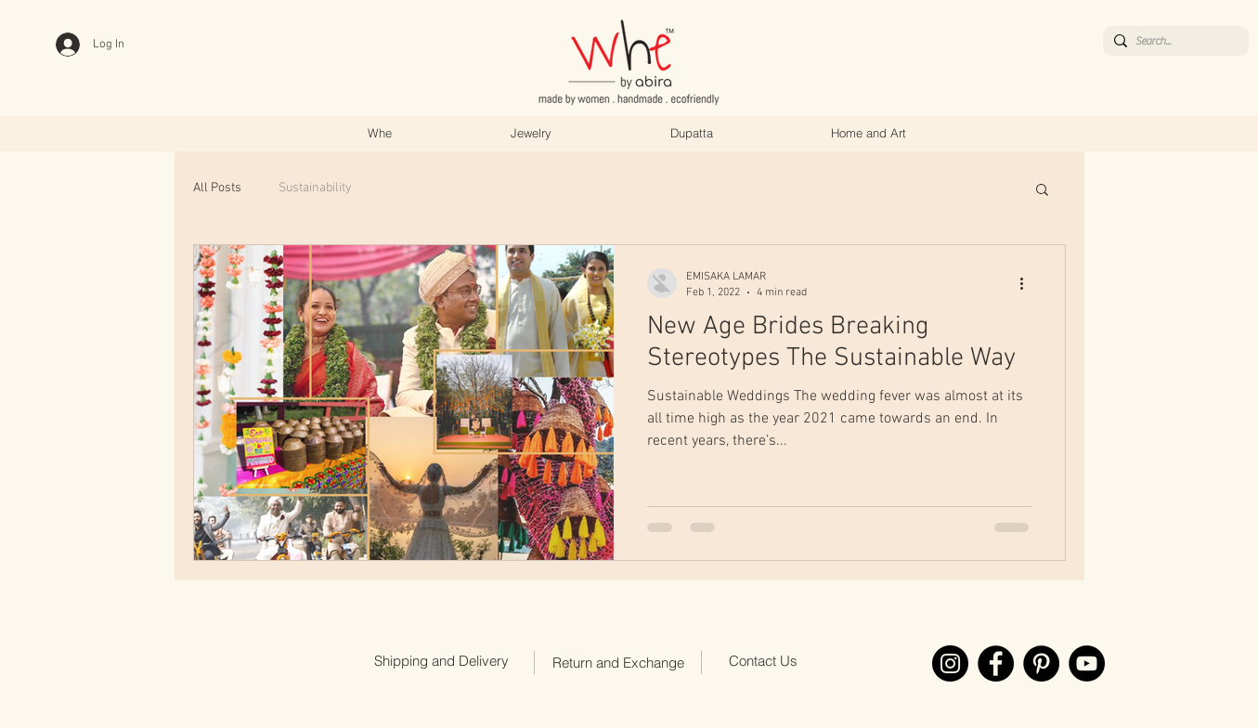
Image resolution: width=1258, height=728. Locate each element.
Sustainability (315, 188)
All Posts (217, 188)
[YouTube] (1087, 663)
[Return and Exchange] (618, 663)
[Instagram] (950, 663)
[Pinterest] (1041, 663)
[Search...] (1172, 41)
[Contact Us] (763, 661)
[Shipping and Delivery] (442, 661)
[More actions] (1029, 283)
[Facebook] (996, 663)
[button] (1042, 191)
